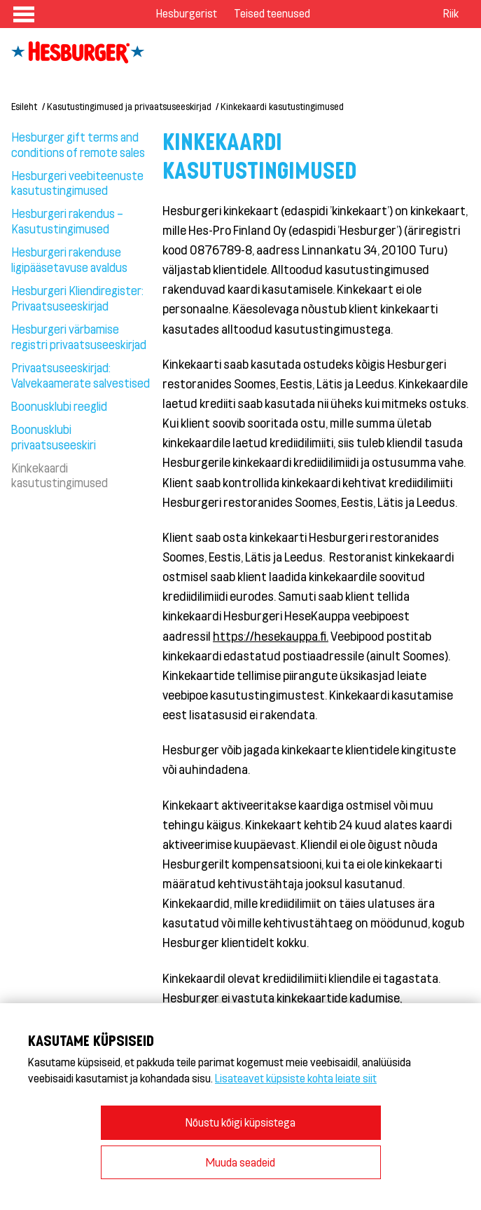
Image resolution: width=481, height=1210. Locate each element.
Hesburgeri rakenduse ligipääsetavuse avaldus (69, 259)
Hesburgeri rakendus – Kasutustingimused (67, 221)
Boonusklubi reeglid (59, 406)
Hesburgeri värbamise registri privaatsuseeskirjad (78, 336)
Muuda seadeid (240, 1162)
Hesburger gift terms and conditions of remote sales (78, 144)
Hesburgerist (186, 13)
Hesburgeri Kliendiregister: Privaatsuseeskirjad (77, 298)
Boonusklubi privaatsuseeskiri (53, 436)
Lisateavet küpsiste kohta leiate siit (296, 1078)
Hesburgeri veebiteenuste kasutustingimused (77, 183)
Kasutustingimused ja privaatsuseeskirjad (129, 106)
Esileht (24, 106)
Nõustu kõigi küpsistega (240, 1122)
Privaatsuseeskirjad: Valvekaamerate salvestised (80, 375)
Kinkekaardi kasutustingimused (282, 106)
